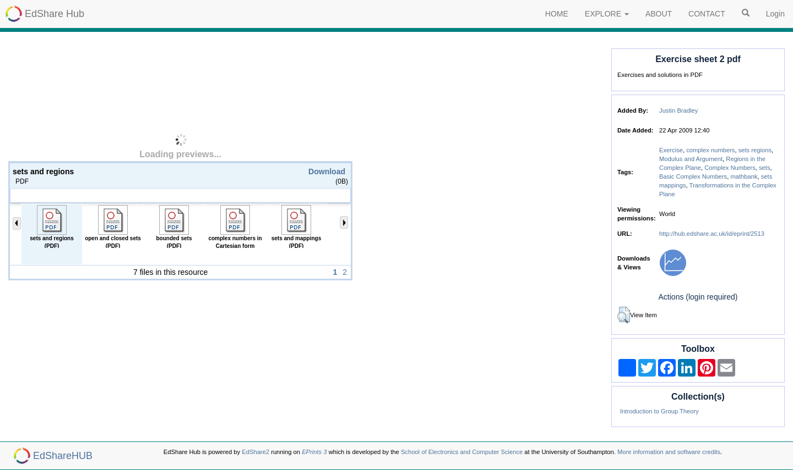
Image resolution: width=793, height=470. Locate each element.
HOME (556, 13)
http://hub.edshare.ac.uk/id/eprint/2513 (711, 233)
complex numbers (710, 150)
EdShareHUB (63, 455)
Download (326, 171)
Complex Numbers (730, 167)
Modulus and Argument (691, 159)
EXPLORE (607, 13)
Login (775, 13)
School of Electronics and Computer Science (462, 452)
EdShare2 (255, 452)
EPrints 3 (314, 452)
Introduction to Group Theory (659, 411)
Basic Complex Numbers (693, 176)
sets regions (755, 150)
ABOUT (658, 13)
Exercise (671, 150)
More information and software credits (668, 452)
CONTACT (706, 13)
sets (764, 167)
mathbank (743, 176)
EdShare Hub (54, 13)
